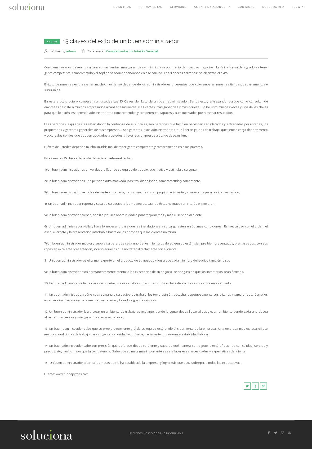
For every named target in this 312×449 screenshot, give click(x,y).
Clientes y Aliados (210, 7)
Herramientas (150, 7)
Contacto (246, 7)
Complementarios (119, 51)
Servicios (178, 7)
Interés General (146, 51)
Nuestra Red (273, 7)
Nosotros (122, 7)
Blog (296, 7)
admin (71, 51)
